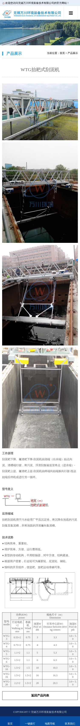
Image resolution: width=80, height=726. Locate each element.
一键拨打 (30, 723)
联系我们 (70, 723)
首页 (62, 53)
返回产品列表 (40, 695)
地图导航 (50, 723)
